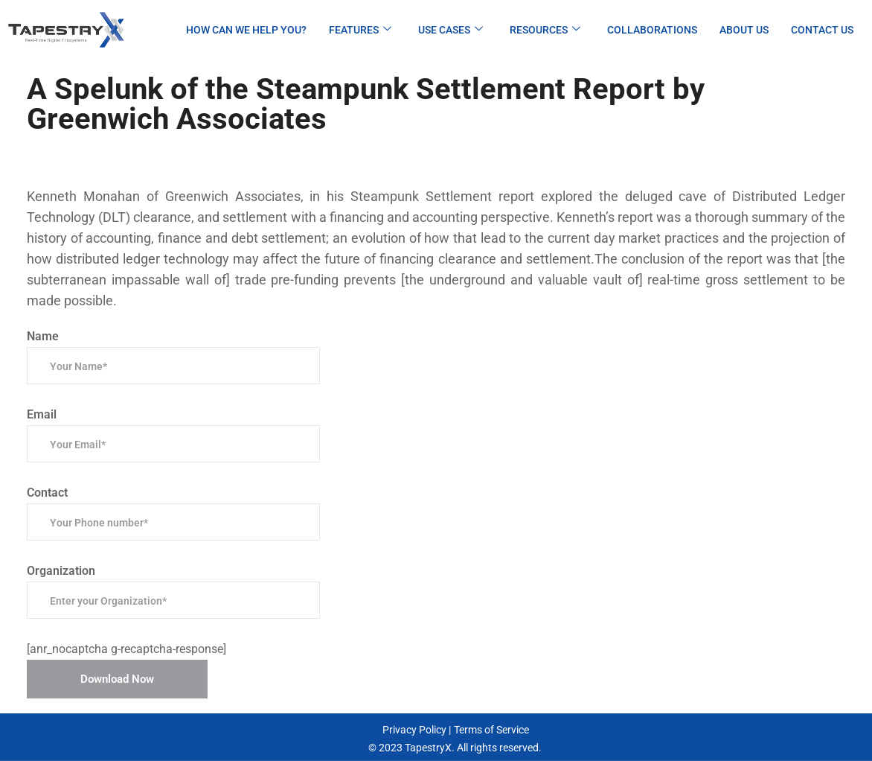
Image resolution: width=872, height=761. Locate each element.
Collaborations (652, 30)
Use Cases (450, 29)
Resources (545, 29)
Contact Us (822, 30)
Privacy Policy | (416, 730)
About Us (744, 30)
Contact (173, 513)
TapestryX (428, 748)
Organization (173, 591)
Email (173, 434)
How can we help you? (246, 30)
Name (173, 356)
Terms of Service (491, 730)
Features (360, 29)
